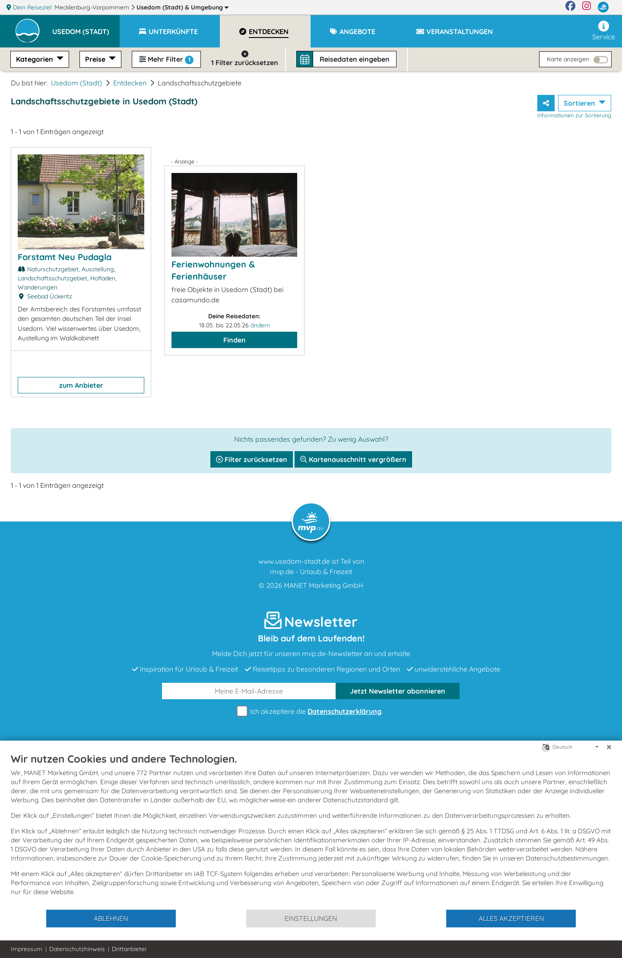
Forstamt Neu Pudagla (64, 256)
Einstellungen (311, 918)
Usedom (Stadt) (182, 7)
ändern (260, 325)
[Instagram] (586, 7)
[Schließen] (609, 747)
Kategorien (35, 59)
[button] (86, 27)
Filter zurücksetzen (251, 459)
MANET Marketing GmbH (323, 585)
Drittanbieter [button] (129, 949)
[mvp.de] (603, 7)
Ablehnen (111, 918)
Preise (96, 59)
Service (603, 31)
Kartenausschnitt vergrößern (353, 459)
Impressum (26, 949)
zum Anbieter (81, 385)
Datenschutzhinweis (77, 949)
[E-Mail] (249, 691)
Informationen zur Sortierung (574, 115)
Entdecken (129, 83)
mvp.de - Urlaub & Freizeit (311, 571)
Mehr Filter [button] (166, 59)
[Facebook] (570, 7)
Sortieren (580, 103)
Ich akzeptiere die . (311, 711)
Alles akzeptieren (511, 918)
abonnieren (397, 691)
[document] (311, 831)
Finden (234, 340)
